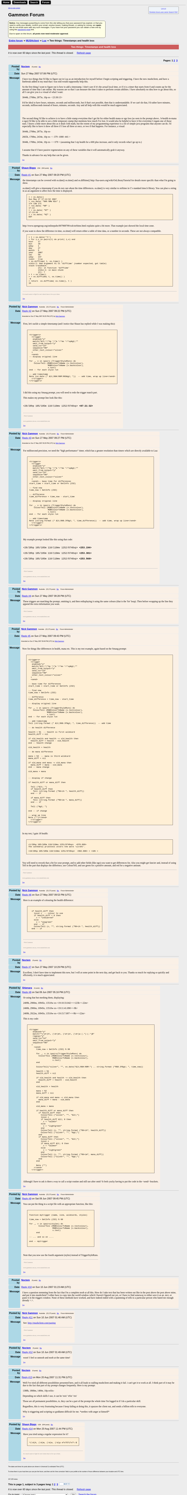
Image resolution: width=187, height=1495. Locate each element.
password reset (24, 29)
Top (23, 160)
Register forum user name (158, 12)
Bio (40, 67)
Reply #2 (26, 325)
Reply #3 (26, 463)
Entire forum (16, 40)
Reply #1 (26, 175)
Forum (46, 2)
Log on (163, 8)
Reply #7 (26, 1048)
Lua (44, 40)
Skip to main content (14, 8)
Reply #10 (26, 1403)
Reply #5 (26, 677)
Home (6, 2)
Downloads (20, 2)
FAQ (176, 12)
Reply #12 (27, 1469)
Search (34, 2)
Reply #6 (26, 971)
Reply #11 (27, 1434)
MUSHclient (32, 40)
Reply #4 (26, 637)
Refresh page (84, 53)
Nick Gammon (60, 330)
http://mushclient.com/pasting (42, 1439)
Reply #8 (26, 1073)
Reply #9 (26, 1308)
